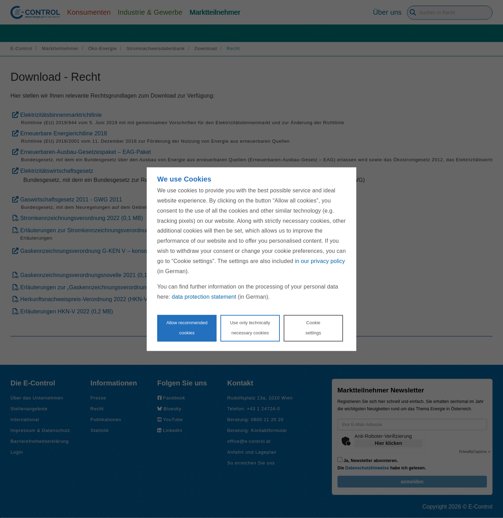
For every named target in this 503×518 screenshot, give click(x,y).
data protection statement (204, 297)
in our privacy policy (320, 261)
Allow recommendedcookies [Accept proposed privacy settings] (186, 327)
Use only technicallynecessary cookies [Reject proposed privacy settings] (250, 327)
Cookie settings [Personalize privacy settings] (313, 327)
